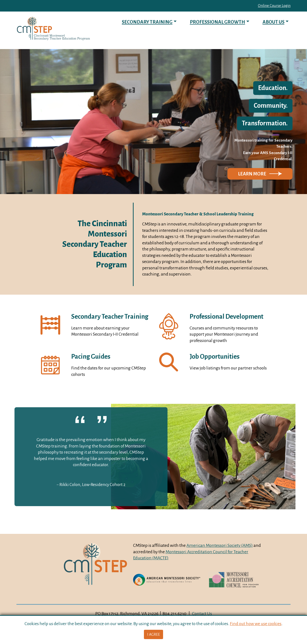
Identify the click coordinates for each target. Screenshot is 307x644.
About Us (273, 22)
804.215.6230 (174, 613)
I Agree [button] (153, 634)
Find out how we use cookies (255, 623)
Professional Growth (217, 22)
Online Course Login (274, 6)
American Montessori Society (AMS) (219, 545)
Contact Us (202, 613)
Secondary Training (147, 22)
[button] (260, 174)
